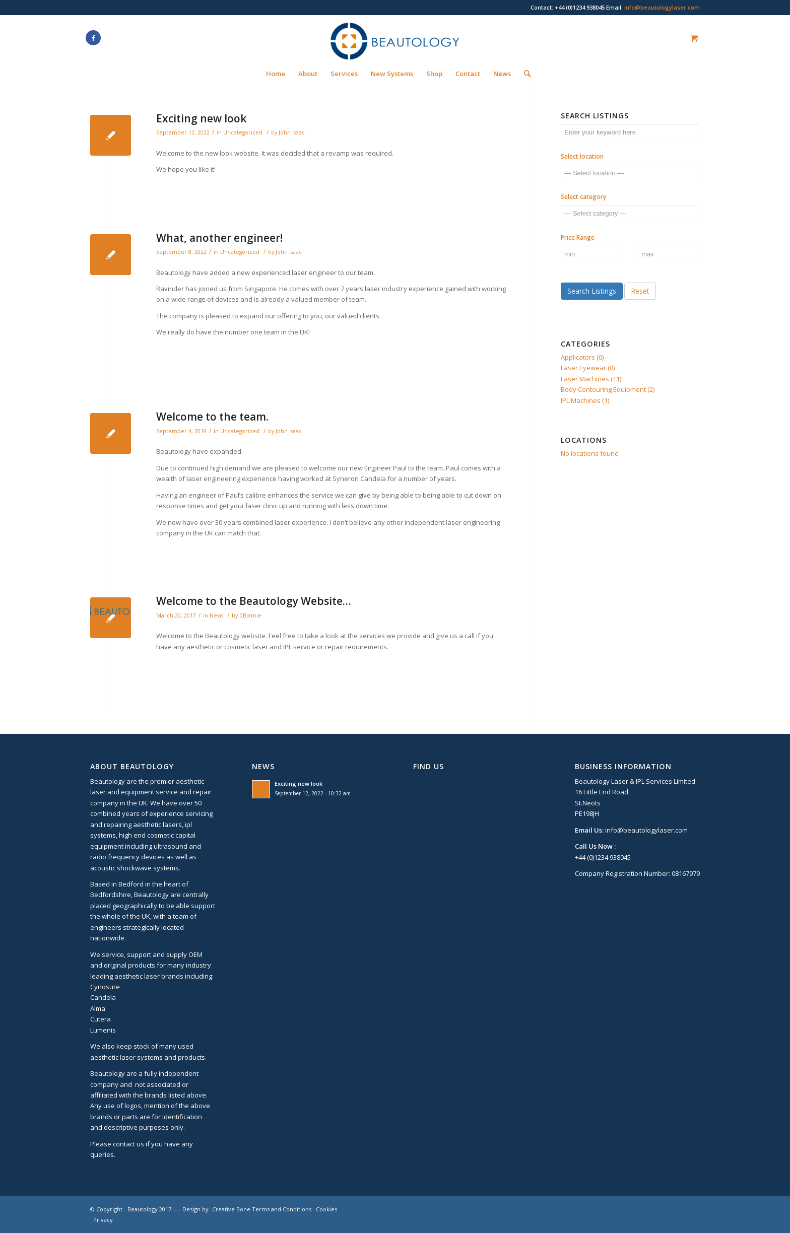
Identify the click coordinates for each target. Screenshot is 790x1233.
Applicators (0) (582, 357)
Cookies (326, 1209)
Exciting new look (201, 118)
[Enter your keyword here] (630, 132)
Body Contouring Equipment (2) (607, 389)
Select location (582, 156)
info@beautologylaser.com (662, 7)
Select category (583, 196)
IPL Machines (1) (585, 400)
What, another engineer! (219, 238)
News (216, 615)
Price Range (578, 237)
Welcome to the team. (212, 416)
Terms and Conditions (281, 1209)
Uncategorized (242, 132)
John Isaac (292, 132)
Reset (640, 291)
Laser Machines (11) (591, 378)
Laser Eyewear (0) (588, 367)
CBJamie (250, 615)
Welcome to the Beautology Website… (253, 601)
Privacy (103, 1219)
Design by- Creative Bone (216, 1209)
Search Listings (591, 291)
